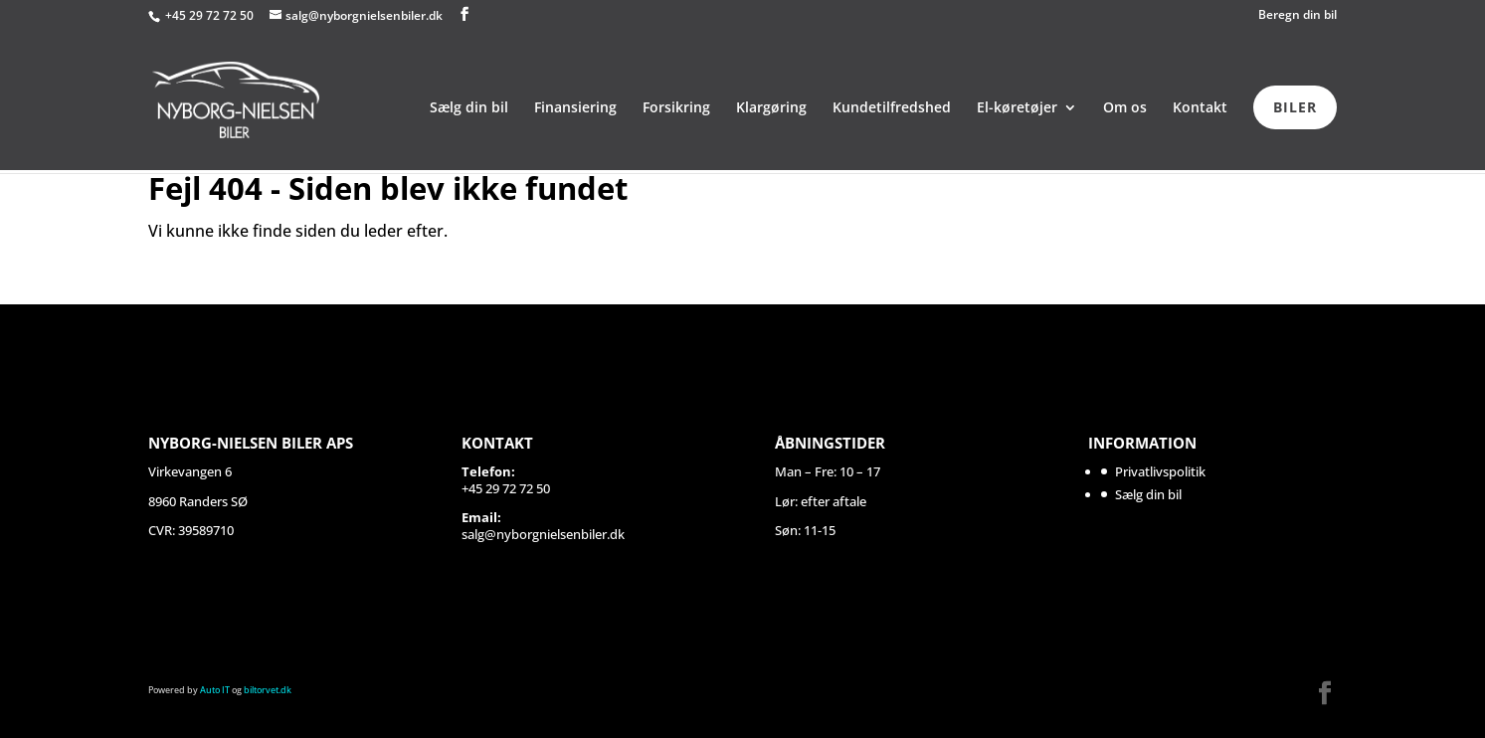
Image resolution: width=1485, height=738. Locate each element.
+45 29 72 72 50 (211, 15)
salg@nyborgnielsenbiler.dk (543, 534)
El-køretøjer (1017, 108)
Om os (1125, 108)
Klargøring (771, 108)
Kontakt (1200, 108)
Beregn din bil (1297, 16)
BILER (1295, 106)
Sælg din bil (469, 108)
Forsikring (676, 108)
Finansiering (575, 108)
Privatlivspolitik (1160, 471)
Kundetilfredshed (892, 108)
